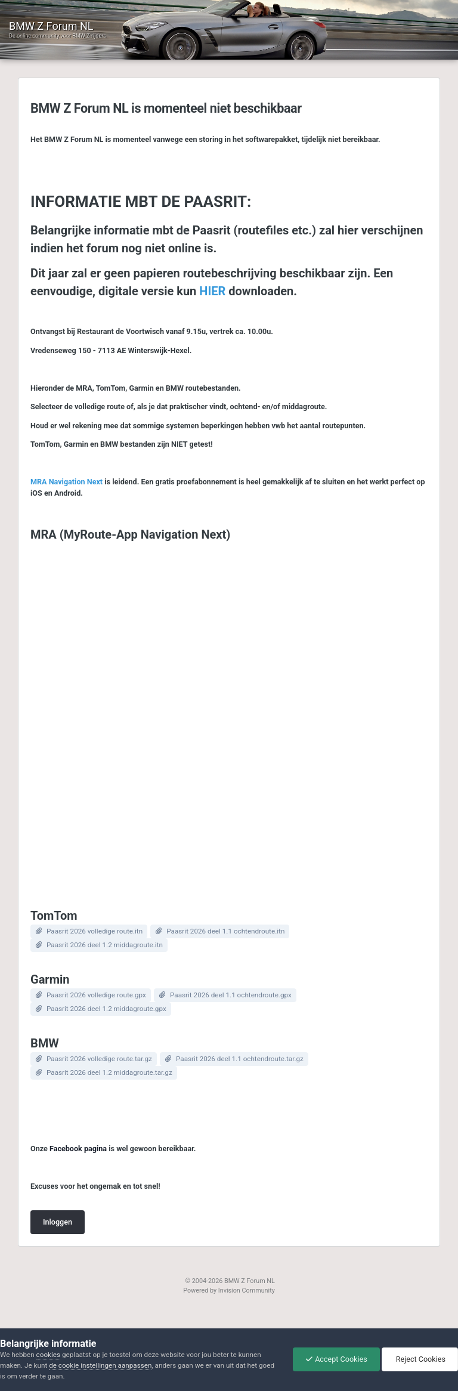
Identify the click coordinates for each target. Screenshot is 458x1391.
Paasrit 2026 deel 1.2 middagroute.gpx (106, 1008)
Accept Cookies (336, 1359)
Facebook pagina (78, 1148)
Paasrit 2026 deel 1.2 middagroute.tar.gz (109, 1072)
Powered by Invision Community (229, 1290)
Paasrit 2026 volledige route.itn (95, 931)
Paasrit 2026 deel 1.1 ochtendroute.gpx (231, 995)
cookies (48, 1354)
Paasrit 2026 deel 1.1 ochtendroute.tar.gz (240, 1059)
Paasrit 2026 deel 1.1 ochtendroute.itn (225, 931)
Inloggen (57, 1221)
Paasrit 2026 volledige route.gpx (96, 995)
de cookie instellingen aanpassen (100, 1365)
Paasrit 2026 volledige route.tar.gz (99, 1059)
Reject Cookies (419, 1359)
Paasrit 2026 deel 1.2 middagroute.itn (105, 945)
